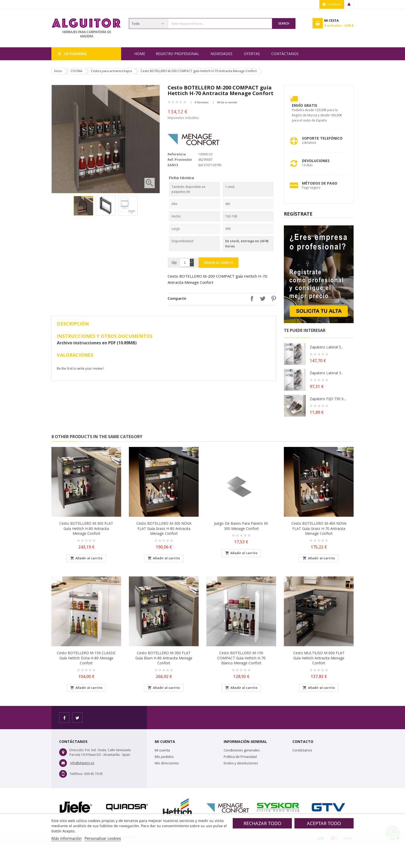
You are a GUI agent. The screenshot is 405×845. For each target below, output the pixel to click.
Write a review (227, 102)
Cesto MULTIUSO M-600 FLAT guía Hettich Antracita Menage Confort (319, 658)
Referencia (177, 154)
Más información (66, 838)
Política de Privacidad (240, 756)
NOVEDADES (221, 53)
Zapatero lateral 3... (326, 372)
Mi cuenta (162, 750)
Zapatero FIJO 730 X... (328, 398)
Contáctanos (285, 53)
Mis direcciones (167, 763)
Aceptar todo (324, 823)
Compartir (250, 298)
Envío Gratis (304, 105)
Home (139, 53)
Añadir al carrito (218, 263)
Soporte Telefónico (322, 138)
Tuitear (261, 298)
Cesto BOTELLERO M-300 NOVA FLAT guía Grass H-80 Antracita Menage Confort (163, 528)
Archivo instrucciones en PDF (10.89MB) (97, 343)
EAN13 (173, 165)
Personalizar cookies (102, 838)
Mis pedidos (164, 756)
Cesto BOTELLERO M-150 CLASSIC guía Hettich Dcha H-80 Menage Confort (86, 658)
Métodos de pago (319, 183)
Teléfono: (76, 774)
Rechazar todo (262, 823)
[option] (83, 206)
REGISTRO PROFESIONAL (177, 53)
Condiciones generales (242, 750)
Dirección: (76, 750)
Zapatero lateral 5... (326, 347)
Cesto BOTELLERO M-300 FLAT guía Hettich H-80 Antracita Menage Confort (86, 528)
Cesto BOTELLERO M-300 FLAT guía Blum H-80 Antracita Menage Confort (163, 658)
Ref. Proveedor (180, 159)
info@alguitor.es (82, 763)
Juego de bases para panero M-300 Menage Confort (241, 526)
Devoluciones (316, 160)
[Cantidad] (184, 263)
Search (283, 23)
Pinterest (272, 298)
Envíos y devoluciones (241, 763)
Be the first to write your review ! (80, 368)
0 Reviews (201, 102)
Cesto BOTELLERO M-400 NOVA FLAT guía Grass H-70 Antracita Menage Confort (318, 528)
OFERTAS (252, 53)
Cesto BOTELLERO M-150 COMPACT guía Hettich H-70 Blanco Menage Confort (241, 658)
